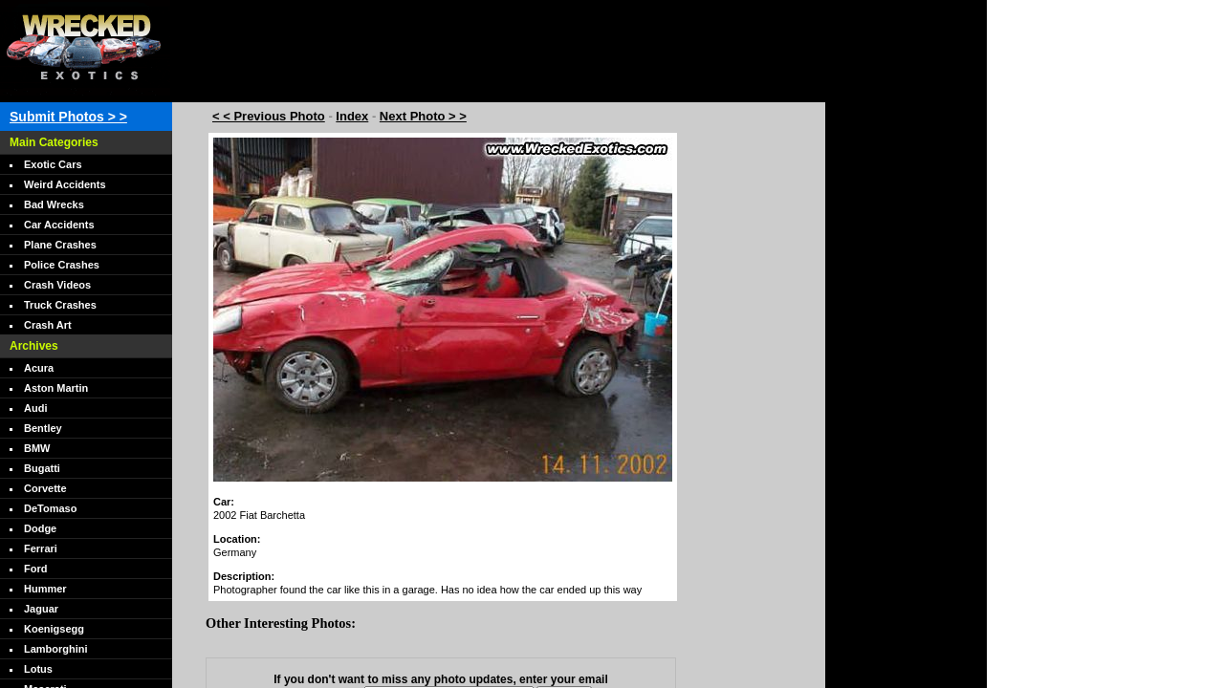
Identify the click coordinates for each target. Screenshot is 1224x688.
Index (352, 116)
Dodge (40, 528)
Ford (35, 568)
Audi (35, 408)
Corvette (45, 488)
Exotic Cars (53, 164)
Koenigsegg (54, 628)
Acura (39, 368)
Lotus (38, 669)
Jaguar (41, 608)
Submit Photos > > (68, 116)
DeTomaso (50, 508)
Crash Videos (57, 284)
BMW (37, 448)
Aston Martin (56, 388)
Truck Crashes (60, 305)
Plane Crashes (60, 244)
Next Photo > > (423, 116)
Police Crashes (61, 264)
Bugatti (42, 468)
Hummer (45, 588)
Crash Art (48, 325)
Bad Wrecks (54, 204)
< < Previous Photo (268, 116)
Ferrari (40, 548)
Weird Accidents (65, 184)
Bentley (43, 428)
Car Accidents (59, 224)
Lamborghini (56, 649)
